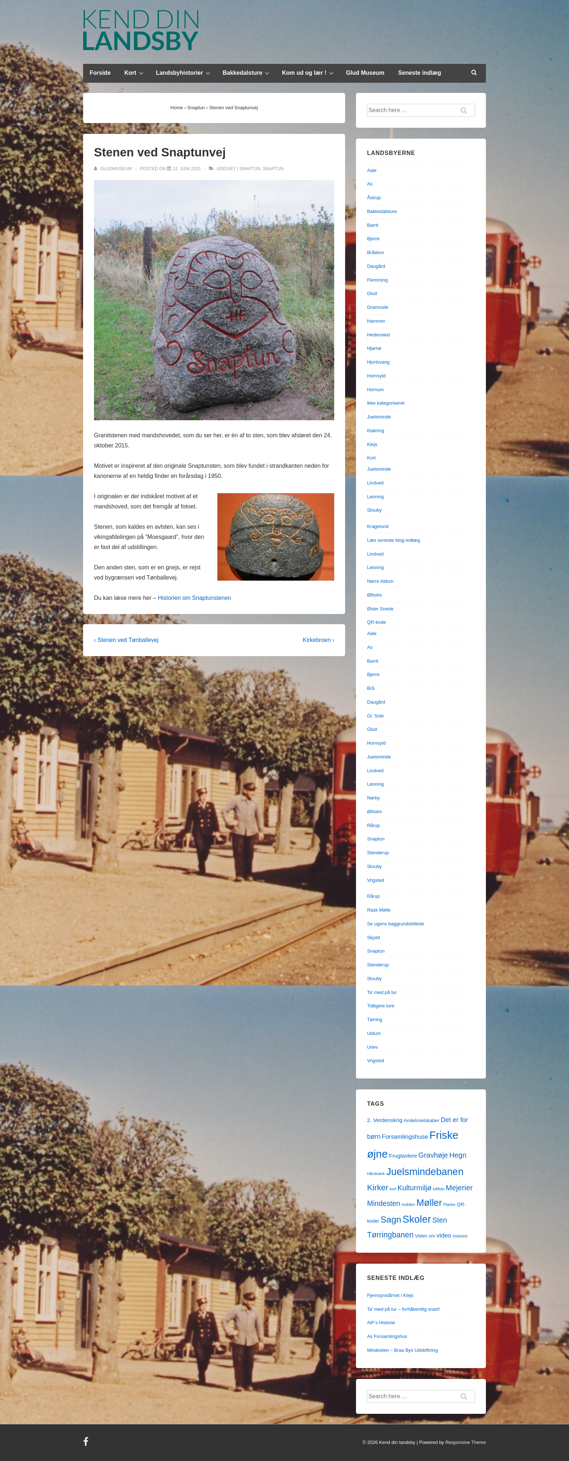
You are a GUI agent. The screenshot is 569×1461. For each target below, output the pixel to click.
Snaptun (250, 168)
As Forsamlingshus (387, 1336)
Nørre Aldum (380, 581)
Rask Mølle (378, 910)
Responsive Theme (465, 1442)
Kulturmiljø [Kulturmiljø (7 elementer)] (414, 1188)
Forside (100, 73)
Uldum (374, 1033)
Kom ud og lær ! (308, 72)
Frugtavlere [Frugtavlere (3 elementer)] (403, 1156)
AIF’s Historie (381, 1322)
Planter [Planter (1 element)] (449, 1204)
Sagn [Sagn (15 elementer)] (391, 1219)
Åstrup (374, 197)
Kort (134, 72)
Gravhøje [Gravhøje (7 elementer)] (433, 1155)
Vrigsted (375, 880)
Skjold (373, 937)
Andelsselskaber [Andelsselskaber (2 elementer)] (421, 1120)
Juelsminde (379, 417)
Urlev (372, 1047)
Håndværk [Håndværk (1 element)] (376, 1173)
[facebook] (86, 1444)
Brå (370, 688)
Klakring (375, 430)
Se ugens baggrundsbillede (395, 923)
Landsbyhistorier (184, 72)
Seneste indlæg (419, 73)
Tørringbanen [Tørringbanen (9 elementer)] (390, 1235)
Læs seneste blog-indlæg (393, 540)
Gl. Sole (375, 716)
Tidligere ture (380, 1005)
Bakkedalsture (247, 72)
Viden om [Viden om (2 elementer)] (425, 1236)
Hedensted (378, 334)
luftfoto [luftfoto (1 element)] (439, 1189)
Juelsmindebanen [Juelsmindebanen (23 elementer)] (424, 1171)
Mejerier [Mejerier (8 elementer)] (459, 1187)
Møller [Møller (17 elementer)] (429, 1203)
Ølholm (374, 595)
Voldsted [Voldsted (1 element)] (460, 1236)
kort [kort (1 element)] (393, 1189)
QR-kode (376, 622)
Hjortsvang (378, 362)
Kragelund (377, 526)
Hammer (376, 321)
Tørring (374, 1019)
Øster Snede (380, 608)
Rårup (373, 825)
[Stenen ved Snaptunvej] (187, 168)
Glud (372, 293)
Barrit (372, 225)
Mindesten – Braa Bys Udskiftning (402, 1350)
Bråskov (375, 252)
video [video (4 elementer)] (444, 1235)
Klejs (372, 444)
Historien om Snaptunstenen (194, 598)
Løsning (375, 496)
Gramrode (377, 307)
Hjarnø (374, 348)
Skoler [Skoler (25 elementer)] (416, 1219)
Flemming (377, 280)
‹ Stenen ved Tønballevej (126, 640)
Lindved (375, 483)
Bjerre (373, 238)
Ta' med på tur (382, 992)
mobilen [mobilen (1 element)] (408, 1204)
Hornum (375, 389)
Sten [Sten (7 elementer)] (439, 1220)
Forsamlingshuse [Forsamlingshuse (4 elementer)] (405, 1136)
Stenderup (378, 852)
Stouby (374, 510)
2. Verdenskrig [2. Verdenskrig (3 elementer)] (384, 1120)
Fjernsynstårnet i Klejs (390, 1295)
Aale (371, 170)
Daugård (376, 266)
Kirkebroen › (318, 640)
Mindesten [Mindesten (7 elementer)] (383, 1203)
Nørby (373, 798)
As (369, 184)
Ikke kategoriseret (385, 403)
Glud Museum (365, 73)
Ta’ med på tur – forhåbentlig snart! (403, 1309)
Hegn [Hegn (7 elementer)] (457, 1155)
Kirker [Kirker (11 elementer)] (377, 1187)
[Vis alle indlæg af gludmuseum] (113, 168)
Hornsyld (376, 375)
